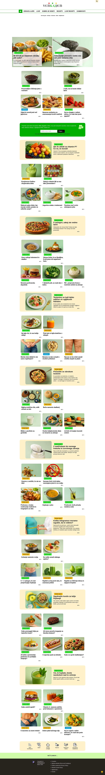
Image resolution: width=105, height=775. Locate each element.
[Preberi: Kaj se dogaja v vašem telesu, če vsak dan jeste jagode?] (74, 95)
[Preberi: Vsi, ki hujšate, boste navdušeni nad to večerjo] (52, 675)
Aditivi (39, 747)
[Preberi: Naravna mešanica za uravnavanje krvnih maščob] (53, 95)
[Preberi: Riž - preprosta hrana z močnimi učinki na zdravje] (74, 265)
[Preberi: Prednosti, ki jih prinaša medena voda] (74, 487)
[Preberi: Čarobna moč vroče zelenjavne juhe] (74, 187)
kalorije (48, 15)
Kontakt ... (54, 771)
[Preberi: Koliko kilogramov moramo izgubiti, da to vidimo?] (52, 525)
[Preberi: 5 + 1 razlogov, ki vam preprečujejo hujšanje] (31, 563)
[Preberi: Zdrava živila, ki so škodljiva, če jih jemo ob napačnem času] (53, 240)
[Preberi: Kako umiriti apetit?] (31, 689)
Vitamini (57, 747)
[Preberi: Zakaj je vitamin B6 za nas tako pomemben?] (53, 164)
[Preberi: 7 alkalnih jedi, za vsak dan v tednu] (53, 265)
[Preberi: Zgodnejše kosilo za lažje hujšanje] (52, 599)
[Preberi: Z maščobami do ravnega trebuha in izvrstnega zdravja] (52, 449)
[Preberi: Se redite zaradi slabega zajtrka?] (53, 539)
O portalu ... (54, 761)
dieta (57, 15)
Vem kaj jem (43, 15)
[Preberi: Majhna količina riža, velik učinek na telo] (31, 389)
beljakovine (61, 15)
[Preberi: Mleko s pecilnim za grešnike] (31, 413)
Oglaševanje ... (55, 769)
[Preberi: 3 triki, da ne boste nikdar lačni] (73, 71)
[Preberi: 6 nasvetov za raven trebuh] (31, 713)
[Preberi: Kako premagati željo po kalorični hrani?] (31, 613)
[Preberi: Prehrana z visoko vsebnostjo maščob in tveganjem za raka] (31, 487)
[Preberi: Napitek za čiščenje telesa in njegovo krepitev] (74, 563)
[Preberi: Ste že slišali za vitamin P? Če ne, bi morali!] (52, 150)
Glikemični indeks (66, 747)
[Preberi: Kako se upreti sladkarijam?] (74, 637)
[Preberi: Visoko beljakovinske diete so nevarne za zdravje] (53, 413)
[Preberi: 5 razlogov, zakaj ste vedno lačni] (52, 225)
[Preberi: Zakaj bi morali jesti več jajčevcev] (31, 95)
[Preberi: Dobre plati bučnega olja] (53, 713)
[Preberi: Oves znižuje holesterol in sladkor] (31, 240)
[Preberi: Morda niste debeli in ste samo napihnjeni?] (31, 339)
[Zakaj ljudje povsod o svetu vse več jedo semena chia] (73, 38)
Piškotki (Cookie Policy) (57, 767)
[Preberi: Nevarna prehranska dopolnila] (31, 265)
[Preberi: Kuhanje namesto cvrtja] (31, 539)
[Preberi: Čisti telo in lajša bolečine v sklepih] (53, 315)
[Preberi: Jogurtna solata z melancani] (53, 187)
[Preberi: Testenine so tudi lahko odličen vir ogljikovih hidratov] (52, 301)
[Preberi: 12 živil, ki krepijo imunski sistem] (74, 413)
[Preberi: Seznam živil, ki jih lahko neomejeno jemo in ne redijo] (53, 463)
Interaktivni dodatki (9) (75, 747)
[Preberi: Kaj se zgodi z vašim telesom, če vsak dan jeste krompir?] (74, 713)
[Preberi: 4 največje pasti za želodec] (53, 637)
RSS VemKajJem (30, 747)
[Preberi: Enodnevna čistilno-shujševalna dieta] (31, 164)
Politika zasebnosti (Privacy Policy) (60, 765)
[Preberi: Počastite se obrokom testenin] (52, 375)
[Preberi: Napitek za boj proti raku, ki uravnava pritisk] (53, 563)
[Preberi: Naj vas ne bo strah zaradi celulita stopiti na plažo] (74, 339)
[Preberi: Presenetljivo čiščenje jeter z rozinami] (31, 71)
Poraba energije (48, 747)
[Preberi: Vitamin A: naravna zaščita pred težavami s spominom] (53, 689)
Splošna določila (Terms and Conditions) (61, 763)
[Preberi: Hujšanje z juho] (53, 487)
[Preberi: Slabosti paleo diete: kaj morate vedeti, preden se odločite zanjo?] (31, 187)
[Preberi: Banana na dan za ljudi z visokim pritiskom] (53, 339)
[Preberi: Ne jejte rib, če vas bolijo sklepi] (31, 315)
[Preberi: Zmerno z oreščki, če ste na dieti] (31, 463)
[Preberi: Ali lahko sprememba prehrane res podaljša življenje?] (31, 637)
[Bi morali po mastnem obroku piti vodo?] (32, 38)
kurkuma (53, 15)
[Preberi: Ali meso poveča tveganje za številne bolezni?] (53, 613)
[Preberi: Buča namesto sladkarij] (53, 389)
